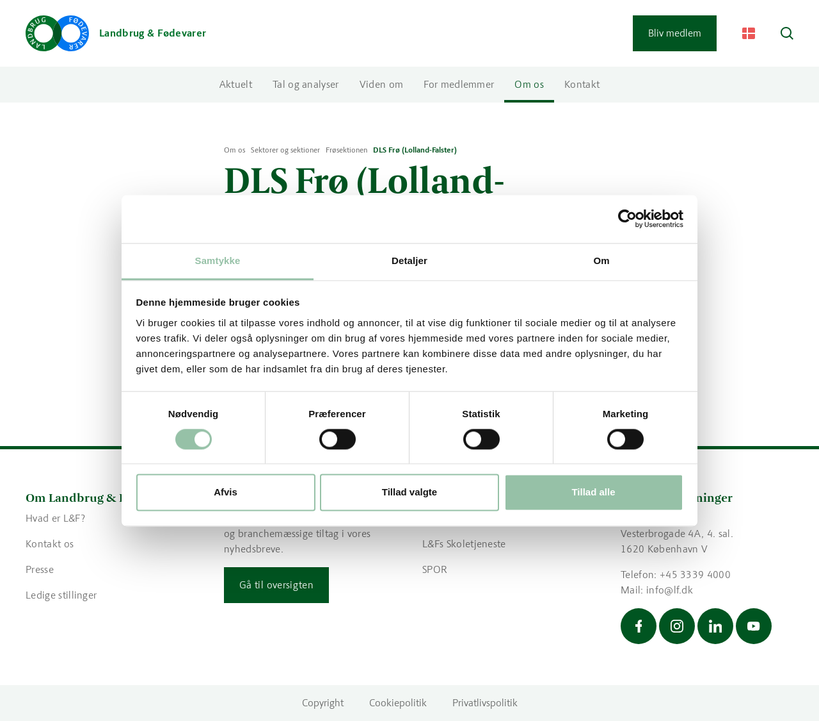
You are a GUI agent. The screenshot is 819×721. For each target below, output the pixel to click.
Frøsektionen (346, 149)
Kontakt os (50, 544)
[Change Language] (748, 33)
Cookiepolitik (398, 703)
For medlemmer (459, 84)
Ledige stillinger (61, 595)
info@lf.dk (669, 590)
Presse (40, 569)
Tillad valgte (409, 492)
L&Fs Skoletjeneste (464, 544)
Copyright (323, 703)
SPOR (434, 569)
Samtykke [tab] (218, 260)
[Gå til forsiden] (116, 33)
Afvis (225, 492)
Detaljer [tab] (409, 260)
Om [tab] (601, 260)
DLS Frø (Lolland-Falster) (415, 149)
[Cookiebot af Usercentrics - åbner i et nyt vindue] (627, 218)
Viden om (382, 84)
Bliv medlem (674, 33)
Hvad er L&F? (55, 518)
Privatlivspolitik (485, 703)
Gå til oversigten (276, 585)
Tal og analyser (306, 84)
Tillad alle (593, 492)
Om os (529, 84)
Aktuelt (235, 84)
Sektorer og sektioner (285, 149)
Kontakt (582, 84)
